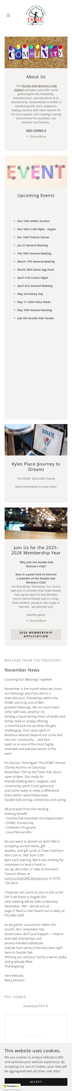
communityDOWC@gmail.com (26, 878)
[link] (35, 15)
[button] (9, 15)
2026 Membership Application (36, 634)
